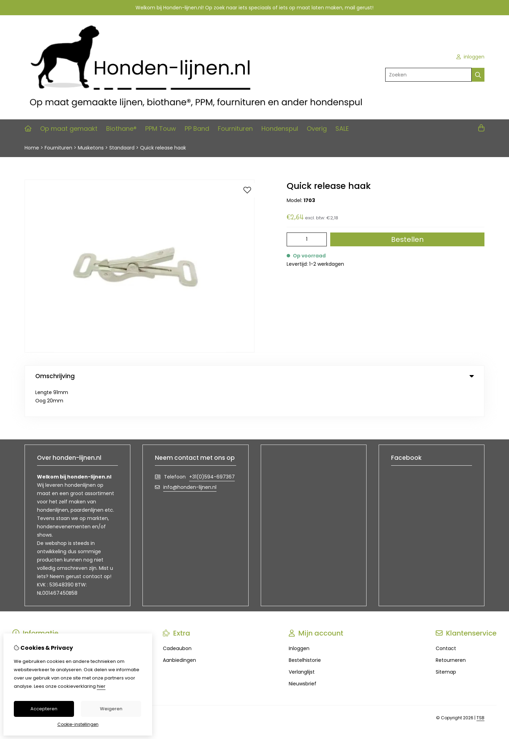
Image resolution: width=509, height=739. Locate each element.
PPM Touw (160, 128)
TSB (480, 688)
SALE (342, 128)
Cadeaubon (177, 618)
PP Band (197, 128)
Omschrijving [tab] (254, 376)
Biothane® (121, 128)
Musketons (91, 147)
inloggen (470, 56)
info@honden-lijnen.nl (189, 457)
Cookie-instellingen (78, 724)
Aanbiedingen (179, 630)
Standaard (122, 147)
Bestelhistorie (305, 630)
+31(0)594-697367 (212, 446)
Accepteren (43, 708)
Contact (446, 618)
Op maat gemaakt (69, 128)
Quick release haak (163, 147)
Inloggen (299, 618)
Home (32, 147)
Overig (317, 128)
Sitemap (446, 641)
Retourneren (451, 630)
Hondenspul (279, 128)
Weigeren (111, 708)
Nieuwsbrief (302, 653)
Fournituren (235, 128)
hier (101, 686)
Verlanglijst (302, 641)
